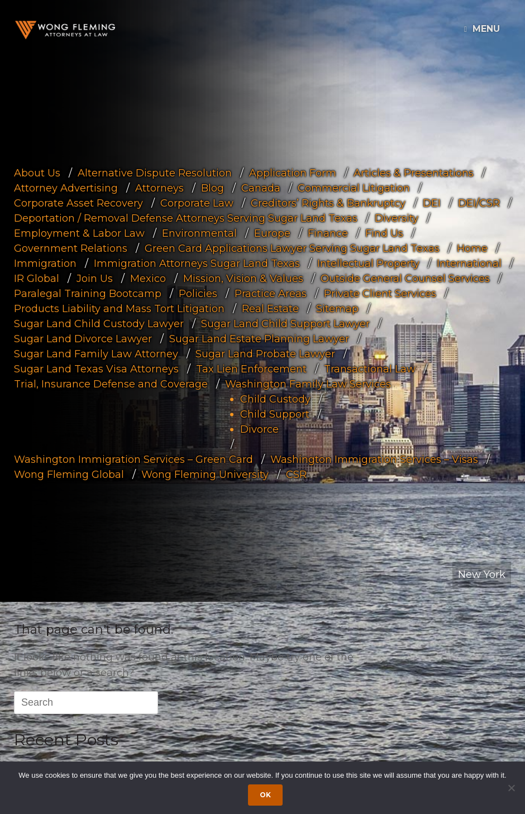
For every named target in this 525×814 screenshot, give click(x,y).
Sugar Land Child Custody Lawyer (99, 323)
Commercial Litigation (354, 187)
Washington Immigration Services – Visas (374, 459)
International (469, 263)
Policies (198, 293)
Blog (212, 187)
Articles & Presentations (414, 172)
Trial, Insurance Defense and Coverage (111, 383)
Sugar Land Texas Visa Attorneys (96, 368)
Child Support (274, 414)
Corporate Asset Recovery (78, 203)
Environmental (199, 233)
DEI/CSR (479, 203)
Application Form (292, 172)
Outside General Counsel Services (405, 278)
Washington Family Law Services (308, 383)
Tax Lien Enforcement (251, 368)
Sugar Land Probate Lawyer (265, 353)
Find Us (384, 233)
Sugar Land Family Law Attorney (96, 353)
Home (472, 248)
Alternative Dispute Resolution (155, 172)
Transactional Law (370, 368)
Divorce (259, 429)
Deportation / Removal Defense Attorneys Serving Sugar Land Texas (185, 218)
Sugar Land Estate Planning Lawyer (259, 338)
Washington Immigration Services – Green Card (133, 459)
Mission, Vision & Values (243, 278)
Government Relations (70, 248)
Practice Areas (271, 293)
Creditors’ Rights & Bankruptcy (328, 203)
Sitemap (337, 308)
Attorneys (159, 187)
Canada (260, 187)
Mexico (148, 278)
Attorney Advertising (66, 187)
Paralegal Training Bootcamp (87, 293)
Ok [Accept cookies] (265, 795)
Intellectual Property (368, 263)
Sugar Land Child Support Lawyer (285, 323)
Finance (328, 233)
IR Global (36, 278)
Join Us (95, 278)
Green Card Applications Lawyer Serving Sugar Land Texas (292, 248)
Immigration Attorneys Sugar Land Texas (197, 263)
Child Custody (275, 398)
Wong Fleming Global (69, 474)
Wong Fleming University (205, 474)
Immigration (45, 263)
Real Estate (270, 308)
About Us (37, 172)
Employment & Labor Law (79, 233)
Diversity (396, 218)
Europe (272, 233)
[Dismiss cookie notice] (511, 787)
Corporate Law (196, 203)
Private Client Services (380, 293)
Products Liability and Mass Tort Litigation (119, 308)
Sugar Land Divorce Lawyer (83, 338)
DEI (432, 203)
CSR (296, 474)
